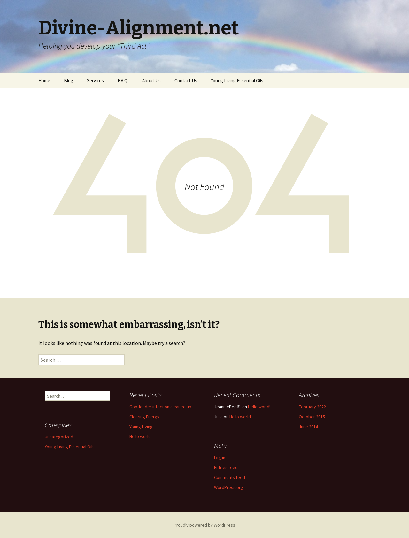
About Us (151, 81)
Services (95, 81)
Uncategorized (59, 437)
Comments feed (229, 477)
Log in (219, 457)
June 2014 (308, 426)
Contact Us (185, 81)
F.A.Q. (123, 81)
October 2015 (312, 417)
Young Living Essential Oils (237, 81)
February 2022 (312, 407)
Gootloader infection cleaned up (160, 407)
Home (44, 81)
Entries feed (226, 467)
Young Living (141, 426)
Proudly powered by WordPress (204, 525)
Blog (68, 81)
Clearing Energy (144, 417)
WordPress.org (228, 487)
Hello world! (140, 436)
